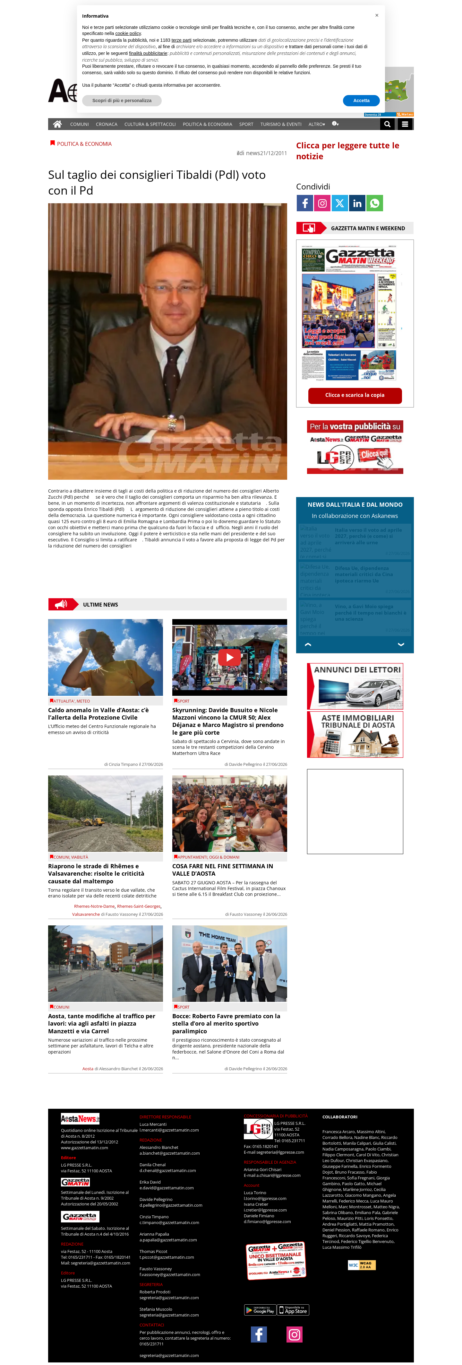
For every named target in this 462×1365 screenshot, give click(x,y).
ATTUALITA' (64, 701)
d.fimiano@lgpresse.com (267, 1221)
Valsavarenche (86, 914)
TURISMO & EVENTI (281, 124)
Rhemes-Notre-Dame (94, 906)
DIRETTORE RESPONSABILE (165, 1117)
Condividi (313, 186)
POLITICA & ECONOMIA (207, 124)
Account (252, 1185)
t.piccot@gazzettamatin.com (167, 1257)
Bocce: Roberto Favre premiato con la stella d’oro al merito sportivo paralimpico (226, 1023)
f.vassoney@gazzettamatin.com (170, 1274)
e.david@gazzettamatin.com (167, 1188)
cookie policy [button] (128, 33)
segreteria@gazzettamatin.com (100, 1263)
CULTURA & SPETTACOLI (150, 124)
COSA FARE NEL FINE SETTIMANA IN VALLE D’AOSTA (222, 869)
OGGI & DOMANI (224, 857)
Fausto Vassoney (122, 914)
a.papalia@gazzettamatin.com (168, 1240)
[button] (377, 15)
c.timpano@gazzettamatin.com (169, 1222)
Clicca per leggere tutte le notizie (347, 151)
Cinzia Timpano (123, 764)
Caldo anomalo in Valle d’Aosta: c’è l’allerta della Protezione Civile (98, 713)
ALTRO (316, 124)
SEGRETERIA (151, 1284)
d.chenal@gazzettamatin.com (168, 1170)
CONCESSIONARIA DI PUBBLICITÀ (276, 1116)
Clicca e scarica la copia (355, 394)
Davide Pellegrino (245, 764)
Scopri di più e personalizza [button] (121, 100)
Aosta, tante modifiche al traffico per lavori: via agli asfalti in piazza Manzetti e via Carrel (101, 1023)
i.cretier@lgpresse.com (265, 1210)
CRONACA (106, 124)
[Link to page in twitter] (340, 203)
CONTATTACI (152, 1325)
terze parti (182, 40)
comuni (61, 857)
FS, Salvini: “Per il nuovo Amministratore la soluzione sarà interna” (369, 606)
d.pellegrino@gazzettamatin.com (171, 1205)
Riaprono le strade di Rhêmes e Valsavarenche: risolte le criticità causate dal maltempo (96, 873)
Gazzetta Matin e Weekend (368, 228)
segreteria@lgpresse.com (280, 1152)
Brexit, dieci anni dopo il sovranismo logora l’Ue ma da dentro (370, 567)
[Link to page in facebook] (305, 203)
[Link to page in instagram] (322, 203)
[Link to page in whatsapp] (374, 203)
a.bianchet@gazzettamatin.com (170, 1153)
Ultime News (100, 604)
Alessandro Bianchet (118, 1069)
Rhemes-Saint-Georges (138, 906)
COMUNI (79, 124)
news (253, 153)
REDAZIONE (72, 1244)
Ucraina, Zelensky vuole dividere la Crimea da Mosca (369, 533)
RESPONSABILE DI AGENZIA (270, 1162)
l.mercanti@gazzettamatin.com (169, 1130)
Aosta (87, 1069)
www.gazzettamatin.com (84, 1148)
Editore (68, 1157)
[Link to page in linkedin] (357, 203)
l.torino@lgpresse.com (265, 1198)
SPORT (246, 124)
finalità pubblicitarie (148, 53)
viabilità (79, 857)
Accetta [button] (361, 100)
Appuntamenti (192, 857)
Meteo (83, 701)
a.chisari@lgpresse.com (278, 1175)
